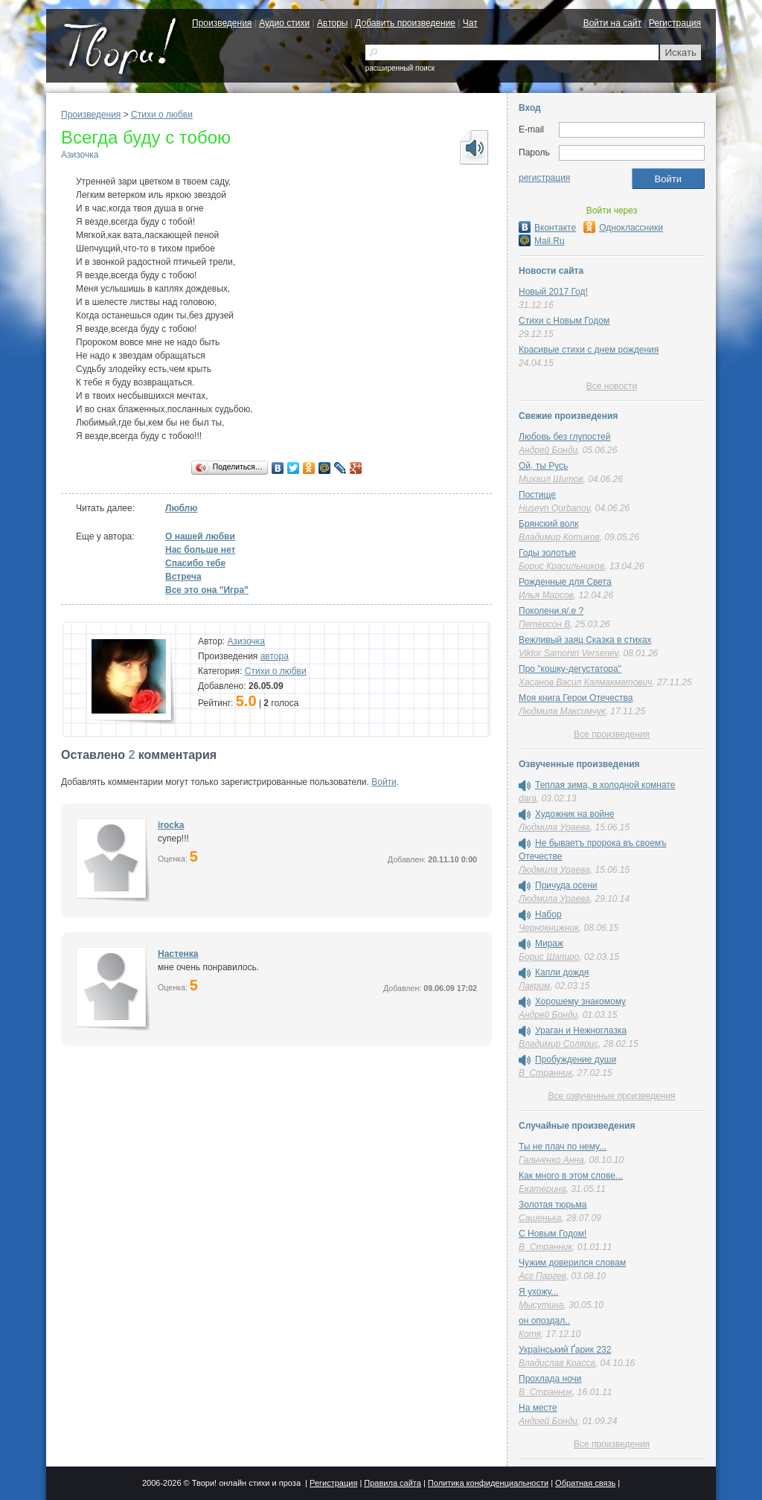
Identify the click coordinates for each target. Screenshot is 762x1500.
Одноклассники (623, 227)
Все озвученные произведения (611, 1096)
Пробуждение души (575, 1059)
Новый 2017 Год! (553, 291)
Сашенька (540, 1218)
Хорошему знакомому (580, 1001)
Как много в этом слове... (571, 1175)
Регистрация (675, 23)
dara (528, 798)
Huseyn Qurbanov (554, 508)
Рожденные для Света (565, 582)
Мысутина (541, 1305)
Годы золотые (547, 553)
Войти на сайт (612, 23)
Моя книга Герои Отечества (576, 698)
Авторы (332, 23)
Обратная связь (585, 1482)
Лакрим (534, 986)
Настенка (178, 954)
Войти (384, 782)
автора (274, 656)
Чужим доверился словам (572, 1262)
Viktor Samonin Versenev (568, 653)
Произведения (222, 23)
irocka (171, 825)
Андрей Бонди (548, 450)
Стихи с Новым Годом (564, 320)
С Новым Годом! (552, 1233)
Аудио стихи (284, 23)
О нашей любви (200, 536)
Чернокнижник (549, 928)
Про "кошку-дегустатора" (570, 669)
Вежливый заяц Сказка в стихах (585, 640)
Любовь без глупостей (564, 437)
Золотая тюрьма (552, 1204)
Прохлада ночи (550, 1379)
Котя (530, 1334)
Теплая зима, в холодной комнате (605, 785)
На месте (538, 1408)
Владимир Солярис (558, 1044)
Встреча (183, 576)
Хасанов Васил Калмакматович (585, 682)
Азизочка (79, 155)
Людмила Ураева (554, 827)
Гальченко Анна (551, 1160)
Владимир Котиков (559, 537)
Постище (537, 495)
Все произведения (612, 734)
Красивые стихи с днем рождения (589, 349)
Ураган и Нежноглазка (581, 1030)
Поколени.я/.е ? (551, 611)
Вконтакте (547, 227)
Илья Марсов (546, 595)
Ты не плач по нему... (562, 1146)
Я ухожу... (538, 1291)
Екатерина (542, 1189)
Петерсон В (544, 624)
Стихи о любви (162, 114)
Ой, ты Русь (543, 466)
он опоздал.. (544, 1320)
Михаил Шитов (551, 479)
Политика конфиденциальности (488, 1482)
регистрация (544, 178)
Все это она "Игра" (207, 590)
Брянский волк (548, 524)
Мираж (549, 943)
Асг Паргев (542, 1276)
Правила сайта (392, 1482)
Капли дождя (562, 972)
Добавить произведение (405, 23)
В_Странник (545, 1073)
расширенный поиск (400, 68)
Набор (548, 914)
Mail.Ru (542, 241)
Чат (470, 23)
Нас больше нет (200, 550)
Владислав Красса (557, 1363)
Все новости (611, 386)
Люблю (181, 508)
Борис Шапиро (549, 957)
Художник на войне (574, 814)
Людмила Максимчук (562, 711)
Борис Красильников (561, 566)
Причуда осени (566, 885)
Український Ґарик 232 (565, 1349)
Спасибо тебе (195, 563)
